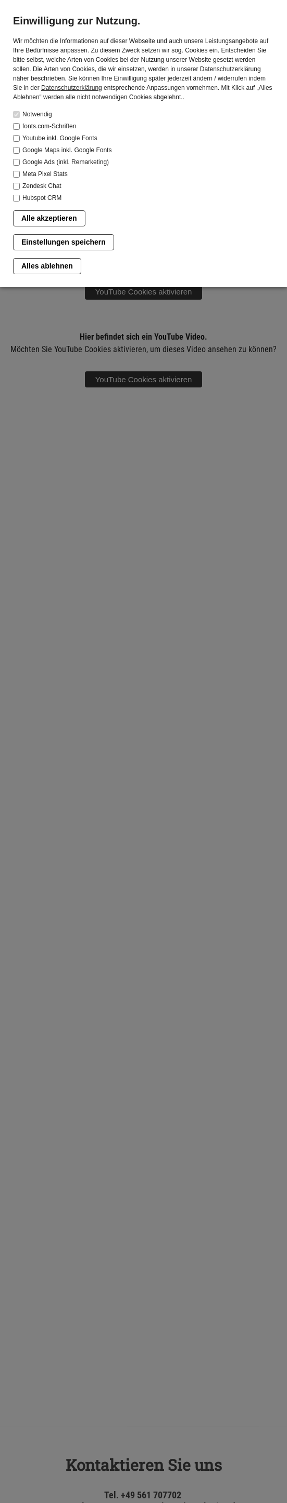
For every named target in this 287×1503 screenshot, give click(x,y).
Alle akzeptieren (49, 218)
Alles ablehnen (47, 266)
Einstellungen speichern (63, 242)
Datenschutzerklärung (71, 87)
